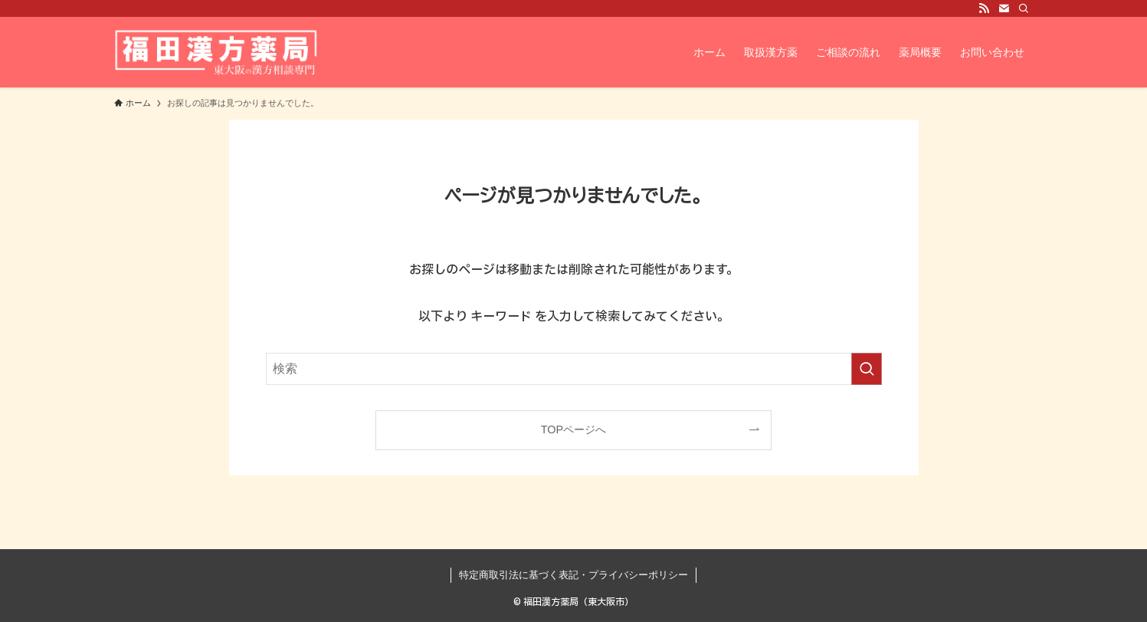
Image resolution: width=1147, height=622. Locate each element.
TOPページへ (573, 429)
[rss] (984, 8)
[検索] (1024, 8)
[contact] (1004, 8)
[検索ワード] (574, 369)
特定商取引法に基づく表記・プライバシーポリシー (573, 575)
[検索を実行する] (866, 369)
